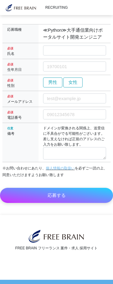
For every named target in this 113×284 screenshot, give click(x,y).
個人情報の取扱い (60, 168)
